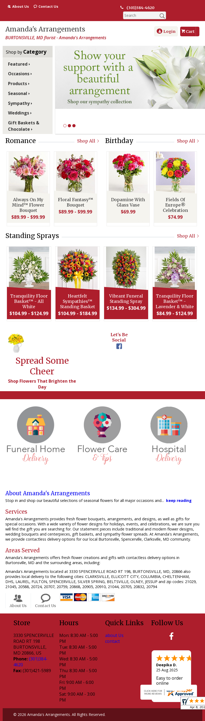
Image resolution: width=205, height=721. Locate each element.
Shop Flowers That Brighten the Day (42, 376)
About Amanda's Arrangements (47, 485)
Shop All (88, 133)
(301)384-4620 (138, 7)
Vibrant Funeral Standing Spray (126, 292)
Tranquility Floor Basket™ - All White (28, 295)
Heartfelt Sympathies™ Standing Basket (77, 295)
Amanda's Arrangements (45, 21)
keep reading (179, 492)
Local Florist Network (101, 717)
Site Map (136, 717)
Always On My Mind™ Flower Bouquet (27, 199)
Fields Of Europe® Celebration (174, 199)
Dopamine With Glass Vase (127, 196)
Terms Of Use (30, 717)
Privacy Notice (62, 717)
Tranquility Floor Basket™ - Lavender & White (174, 295)
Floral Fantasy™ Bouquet (75, 196)
